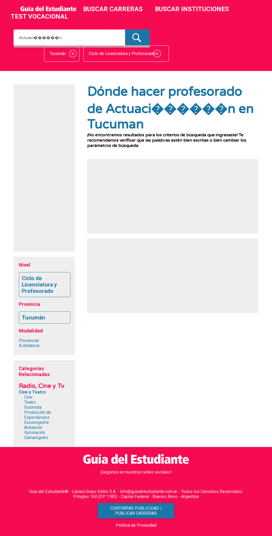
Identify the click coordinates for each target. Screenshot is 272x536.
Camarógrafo (36, 437)
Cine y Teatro (32, 392)
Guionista (32, 407)
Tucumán (33, 317)
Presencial (29, 340)
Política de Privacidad (136, 525)
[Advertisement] (44, 169)
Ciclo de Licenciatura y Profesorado (39, 284)
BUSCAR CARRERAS (113, 9)
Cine (28, 397)
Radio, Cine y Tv (41, 386)
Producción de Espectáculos (37, 415)
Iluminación (34, 432)
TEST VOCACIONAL (39, 16)
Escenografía (36, 422)
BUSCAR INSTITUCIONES (192, 9)
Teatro (30, 402)
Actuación (33, 427)
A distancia (29, 345)
